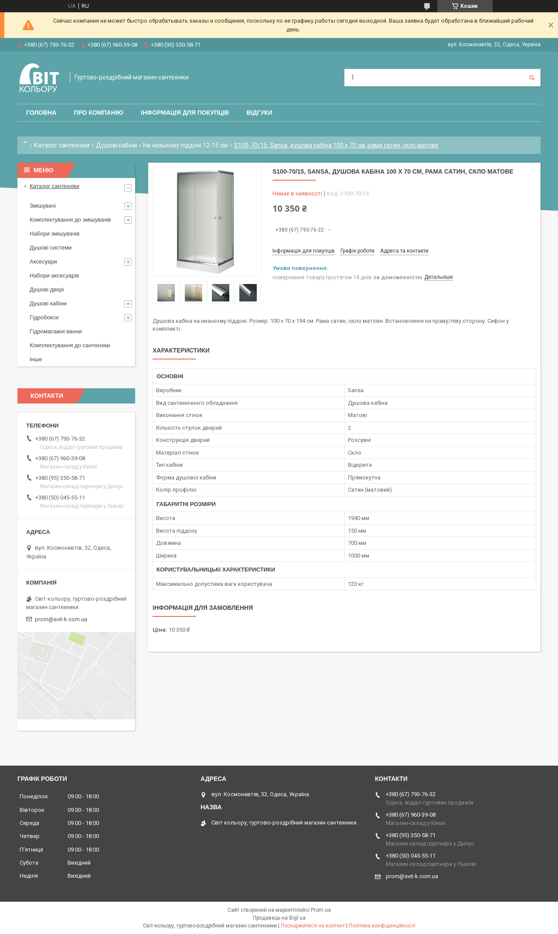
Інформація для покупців (185, 112)
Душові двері (47, 289)
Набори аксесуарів (54, 275)
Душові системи (50, 247)
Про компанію (98, 112)
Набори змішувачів (54, 233)
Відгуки (259, 112)
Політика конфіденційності (382, 926)
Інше (36, 359)
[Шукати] (532, 77)
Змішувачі (43, 205)
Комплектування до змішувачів (70, 219)
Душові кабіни (116, 145)
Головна (41, 112)
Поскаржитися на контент (313, 926)
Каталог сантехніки (61, 145)
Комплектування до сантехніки (70, 345)
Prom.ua (321, 910)
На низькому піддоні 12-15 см (185, 145)
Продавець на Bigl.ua (279, 918)
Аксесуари (43, 261)
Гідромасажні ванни (56, 331)
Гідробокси (44, 317)
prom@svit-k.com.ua (61, 619)
